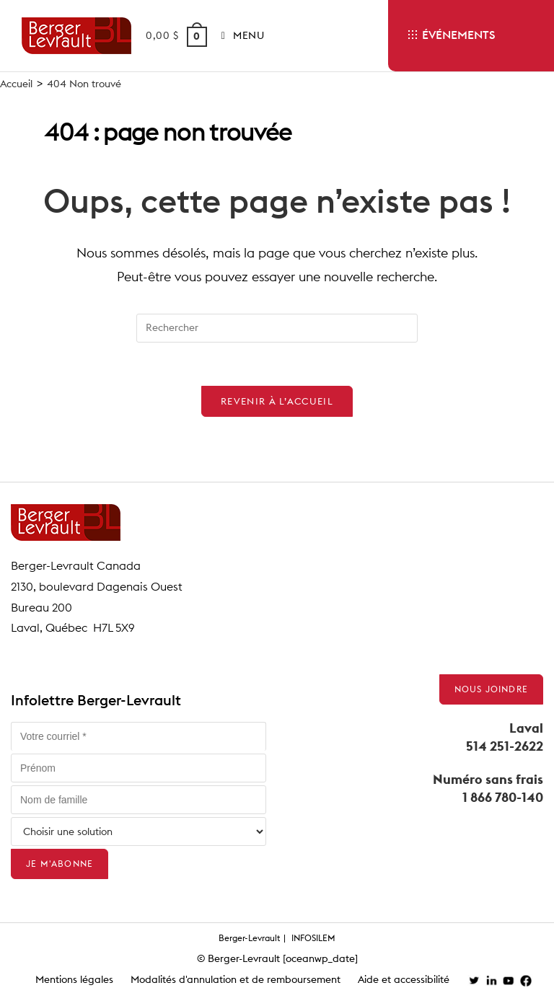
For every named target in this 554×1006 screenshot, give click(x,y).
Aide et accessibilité (403, 979)
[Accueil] (16, 83)
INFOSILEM (313, 937)
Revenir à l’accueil (277, 401)
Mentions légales (74, 979)
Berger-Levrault (249, 937)
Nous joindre (491, 689)
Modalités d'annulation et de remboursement (235, 979)
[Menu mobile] (238, 35)
